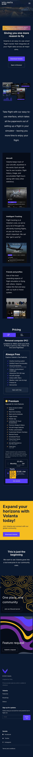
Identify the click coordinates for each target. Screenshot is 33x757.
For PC (9, 335)
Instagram (6, 742)
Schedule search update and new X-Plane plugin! (16, 28)
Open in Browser (16, 65)
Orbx (11, 679)
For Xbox (21, 335)
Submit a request (10, 650)
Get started (16, 481)
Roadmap (5, 697)
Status (4, 701)
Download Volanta (16, 59)
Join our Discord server (12, 609)
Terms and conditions (8, 748)
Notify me (27, 717)
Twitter (5, 738)
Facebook (6, 734)
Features (5, 694)
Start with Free (16, 390)
